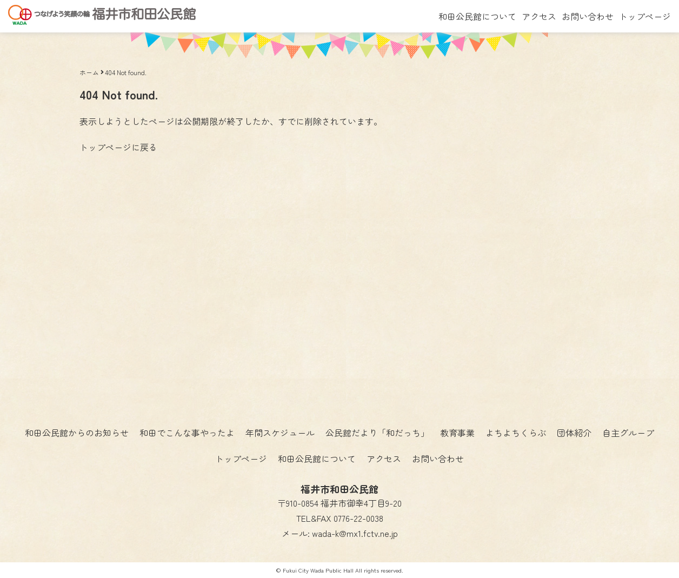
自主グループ (628, 432)
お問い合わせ (588, 16)
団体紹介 (574, 432)
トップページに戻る (118, 147)
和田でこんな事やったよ (187, 432)
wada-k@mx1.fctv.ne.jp (355, 533)
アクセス (539, 16)
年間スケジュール (280, 432)
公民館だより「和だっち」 (377, 432)
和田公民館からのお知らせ (77, 432)
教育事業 (457, 432)
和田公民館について (477, 16)
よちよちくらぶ (515, 432)
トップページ (645, 16)
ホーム (89, 72)
